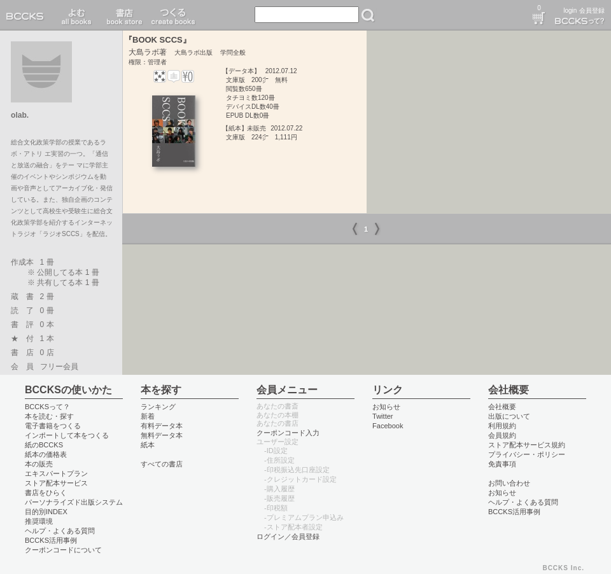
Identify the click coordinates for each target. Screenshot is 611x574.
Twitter (382, 416)
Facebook (388, 426)
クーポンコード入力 (288, 433)
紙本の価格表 (46, 454)
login (570, 10)
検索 (368, 15)
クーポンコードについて (63, 550)
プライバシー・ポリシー (526, 454)
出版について (509, 416)
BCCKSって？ (47, 406)
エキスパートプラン (56, 473)
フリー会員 (59, 366)
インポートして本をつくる (67, 435)
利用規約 (502, 426)
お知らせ (386, 406)
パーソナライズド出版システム (74, 502)
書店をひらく (46, 492)
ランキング (158, 406)
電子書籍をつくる (53, 426)
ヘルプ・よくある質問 (60, 531)
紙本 (148, 445)
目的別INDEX (46, 511)
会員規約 (502, 435)
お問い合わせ (509, 483)
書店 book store (122, 15)
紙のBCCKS (44, 445)
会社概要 (502, 406)
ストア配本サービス (56, 483)
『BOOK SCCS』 (157, 40)
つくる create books (172, 15)
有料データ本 (162, 426)
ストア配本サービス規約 (526, 445)
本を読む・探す (49, 416)
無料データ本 (162, 435)
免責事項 (502, 464)
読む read (77, 15)
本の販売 (39, 464)
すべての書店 (162, 464)
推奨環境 (39, 521)
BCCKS (27, 15)
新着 (148, 416)
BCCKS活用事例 (51, 540)
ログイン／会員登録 (288, 536)
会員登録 (592, 10)
